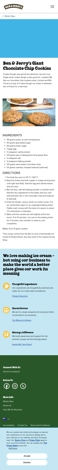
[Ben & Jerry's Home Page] (13, 6)
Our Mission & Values (21, 320)
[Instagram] (14, 386)
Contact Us (22, 425)
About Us (7, 405)
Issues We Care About (22, 344)
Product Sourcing (20, 296)
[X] (23, 386)
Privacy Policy (34, 440)
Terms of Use (20, 440)
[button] (6, 419)
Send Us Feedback (11, 371)
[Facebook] (6, 386)
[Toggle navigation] (52, 6)
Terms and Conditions (40, 425)
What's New (10, 16)
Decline (26, 462)
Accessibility (8, 425)
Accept (27, 456)
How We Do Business (12, 409)
